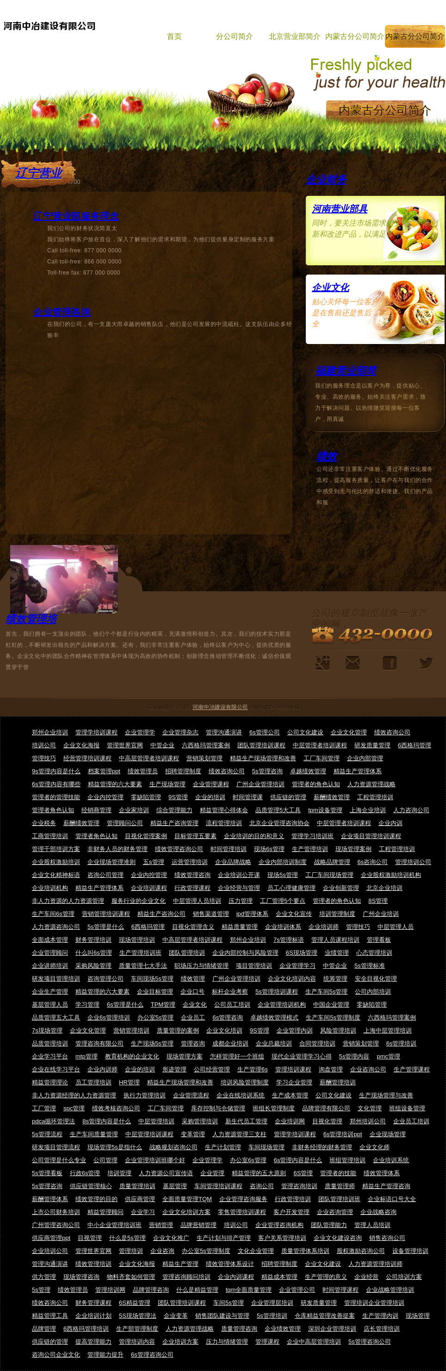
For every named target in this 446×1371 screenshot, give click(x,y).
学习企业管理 (294, 1082)
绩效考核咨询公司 (116, 1108)
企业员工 (193, 1017)
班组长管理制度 (274, 1108)
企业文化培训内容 (292, 978)
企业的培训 (210, 797)
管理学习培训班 (312, 836)
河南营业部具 (339, 209)
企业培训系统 (391, 1160)
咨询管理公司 (105, 978)
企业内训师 (102, 1069)
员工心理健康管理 (291, 887)
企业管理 (212, 1173)
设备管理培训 (410, 1250)
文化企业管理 (256, 1250)
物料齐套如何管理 (131, 1276)
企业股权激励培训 (56, 861)
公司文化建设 (305, 732)
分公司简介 (234, 36)
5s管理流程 (47, 1134)
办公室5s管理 (155, 1017)
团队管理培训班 (339, 1199)
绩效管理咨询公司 (179, 848)
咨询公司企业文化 (56, 1354)
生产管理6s (252, 1069)
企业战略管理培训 (390, 1289)
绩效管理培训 (93, 1263)
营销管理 (161, 1224)
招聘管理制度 (183, 771)
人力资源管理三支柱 (239, 1134)
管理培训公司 (413, 861)
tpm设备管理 (325, 810)
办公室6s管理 (248, 1160)
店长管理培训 (382, 1328)
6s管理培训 (401, 1043)
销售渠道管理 (211, 913)
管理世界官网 (125, 745)
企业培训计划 (93, 1315)
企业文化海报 (81, 745)
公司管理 (105, 1160)
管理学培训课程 (96, 732)
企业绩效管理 (283, 1328)
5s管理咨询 (267, 771)
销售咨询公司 (387, 1237)
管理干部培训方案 (56, 848)
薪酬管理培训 (338, 1082)
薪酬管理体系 (50, 1199)
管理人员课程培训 (335, 939)
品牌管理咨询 (151, 1289)
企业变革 (176, 1315)
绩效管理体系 (382, 1173)
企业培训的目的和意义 (254, 836)
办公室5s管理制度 (206, 1250)
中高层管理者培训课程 (149, 758)
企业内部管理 (365, 758)
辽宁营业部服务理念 (76, 216)
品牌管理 (44, 1328)
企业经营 (366, 1276)
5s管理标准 (369, 965)
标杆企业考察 (230, 991)
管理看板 (379, 939)
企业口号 (192, 991)
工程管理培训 (375, 797)
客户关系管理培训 (282, 1237)
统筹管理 (335, 978)
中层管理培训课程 (149, 1134)
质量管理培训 (137, 1186)
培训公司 (44, 745)
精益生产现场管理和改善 (263, 758)
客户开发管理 (291, 1211)
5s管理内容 (354, 1056)
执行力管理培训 (145, 1095)
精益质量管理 (240, 926)
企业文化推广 (171, 1237)
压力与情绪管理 (227, 1341)
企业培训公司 (50, 1250)
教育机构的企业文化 (132, 1056)
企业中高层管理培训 (314, 1341)
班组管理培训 (347, 1160)
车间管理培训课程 (218, 1186)
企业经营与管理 (239, 887)
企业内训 (390, 823)
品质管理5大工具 (278, 810)
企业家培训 (134, 810)
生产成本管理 (290, 1095)
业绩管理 (337, 952)
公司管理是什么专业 (59, 1160)
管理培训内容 (137, 1341)
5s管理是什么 (105, 926)
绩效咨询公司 (392, 732)
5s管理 (41, 1289)
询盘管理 (331, 1069)
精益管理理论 (50, 1082)
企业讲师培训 (50, 965)
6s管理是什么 (125, 1004)
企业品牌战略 (233, 861)
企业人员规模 (353, 663)
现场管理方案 (185, 1056)
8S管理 (378, 900)
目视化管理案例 (146, 836)
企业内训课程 (236, 1276)
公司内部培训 (373, 991)
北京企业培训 (384, 887)
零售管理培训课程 (242, 1211)
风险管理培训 (338, 1030)
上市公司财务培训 (56, 1211)
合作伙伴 (426, 663)
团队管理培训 (187, 952)
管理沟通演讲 (224, 732)
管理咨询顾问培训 (186, 1276)
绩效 (326, 456)
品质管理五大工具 (56, 1017)
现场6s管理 (269, 848)
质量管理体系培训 (305, 1250)
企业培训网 (290, 1121)
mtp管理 (86, 1056)
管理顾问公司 (125, 823)
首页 (174, 36)
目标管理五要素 (195, 836)
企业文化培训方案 (186, 1211)
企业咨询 (162, 1250)
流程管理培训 (224, 823)
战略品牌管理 (332, 861)
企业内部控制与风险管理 (245, 952)
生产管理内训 (380, 1315)
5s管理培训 (272, 1315)
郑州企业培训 (50, 732)
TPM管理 (163, 1004)
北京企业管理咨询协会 (279, 823)
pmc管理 (388, 1056)
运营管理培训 (190, 861)
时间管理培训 (229, 848)
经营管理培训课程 (87, 758)
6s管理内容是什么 (298, 1160)
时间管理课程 (340, 1289)
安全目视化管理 (376, 978)
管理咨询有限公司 (99, 1043)
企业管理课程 (211, 784)
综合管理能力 (174, 810)
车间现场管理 (266, 1147)
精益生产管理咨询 (386, 1186)
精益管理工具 (50, 1315)
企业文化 (330, 287)
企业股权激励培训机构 (391, 874)
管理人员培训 (372, 1224)
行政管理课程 (192, 887)
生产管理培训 (310, 848)
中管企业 (162, 745)
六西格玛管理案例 (206, 745)
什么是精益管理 (197, 1289)
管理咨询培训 (299, 1186)
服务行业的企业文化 (139, 900)
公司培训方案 (404, 1276)
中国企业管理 (331, 1004)
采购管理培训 (200, 1121)
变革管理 (193, 1134)
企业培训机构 (50, 887)
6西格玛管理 (414, 745)
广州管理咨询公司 (56, 1224)
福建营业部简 (345, 370)
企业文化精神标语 (56, 874)
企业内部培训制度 (283, 861)
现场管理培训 (137, 939)
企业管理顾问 (50, 952)
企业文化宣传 (294, 913)
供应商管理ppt (51, 1237)
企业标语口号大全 (392, 1199)
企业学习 (143, 1211)
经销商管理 (96, 810)
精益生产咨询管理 (174, 823)
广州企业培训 (381, 913)
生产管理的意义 (326, 1276)
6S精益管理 (134, 1302)
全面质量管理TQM (187, 1199)
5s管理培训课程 (276, 991)
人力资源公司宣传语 (166, 1173)
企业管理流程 (191, 1095)
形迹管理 (174, 1069)
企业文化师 (374, 1147)
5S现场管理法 (137, 1315)
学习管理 (87, 1004)
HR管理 (129, 1082)
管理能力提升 (105, 1354)
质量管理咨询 (239, 1328)
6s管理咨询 (227, 1017)
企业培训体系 (283, 926)
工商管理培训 (50, 836)
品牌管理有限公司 (326, 1108)
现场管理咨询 (81, 1276)
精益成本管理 (279, 1276)
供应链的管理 (288, 797)
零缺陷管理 (146, 797)
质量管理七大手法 (143, 965)
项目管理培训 (254, 965)
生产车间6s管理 (53, 913)
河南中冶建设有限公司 (220, 707)
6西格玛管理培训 (86, 1328)
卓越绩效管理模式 (274, 1017)
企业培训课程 (149, 887)
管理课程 (267, 1341)
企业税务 (44, 823)
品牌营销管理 (198, 1224)
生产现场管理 (167, 784)
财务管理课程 (93, 1302)
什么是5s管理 (127, 1237)
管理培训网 (110, 1289)
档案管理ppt (104, 771)
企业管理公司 (297, 1289)
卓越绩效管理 (308, 771)
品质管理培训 (50, 1043)
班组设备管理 (407, 1108)
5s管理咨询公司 (369, 1341)
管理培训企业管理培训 (374, 1302)
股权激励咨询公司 (361, 1250)
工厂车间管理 (322, 758)
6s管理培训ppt (342, 1134)
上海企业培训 (368, 810)
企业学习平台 (50, 1056)
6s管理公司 (264, 732)
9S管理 (178, 797)
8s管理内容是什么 (106, 1121)
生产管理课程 (412, 1069)
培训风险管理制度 (245, 1082)
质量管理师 (340, 1186)
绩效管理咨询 (192, 874)
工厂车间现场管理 (329, 874)
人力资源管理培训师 (375, 1263)
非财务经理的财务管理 (322, 1147)
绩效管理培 (31, 619)
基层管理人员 (50, 1004)
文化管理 (370, 1108)
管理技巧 (44, 758)
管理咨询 (193, 1043)
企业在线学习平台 (56, 1069)
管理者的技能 (338, 1173)
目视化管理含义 (193, 926)
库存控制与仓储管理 (218, 1108)
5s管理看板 (47, 1173)
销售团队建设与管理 (222, 1315)
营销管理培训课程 (106, 913)
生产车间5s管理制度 (333, 1017)
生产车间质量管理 (94, 1134)
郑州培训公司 (368, 1121)
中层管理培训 (156, 1121)
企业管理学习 (297, 965)
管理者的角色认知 (316, 784)
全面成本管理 (50, 939)
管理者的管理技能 (56, 797)
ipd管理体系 (252, 913)
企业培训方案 (180, 1341)
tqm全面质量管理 (249, 1289)
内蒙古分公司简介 (354, 36)
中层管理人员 (396, 926)
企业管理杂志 (180, 732)
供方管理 (44, 1276)
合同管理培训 (317, 1043)
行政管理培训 (293, 1199)
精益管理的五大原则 (259, 1173)
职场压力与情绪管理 (201, 965)
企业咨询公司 (368, 1069)
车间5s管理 (228, 1302)
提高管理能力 (93, 1341)
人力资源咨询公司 (56, 926)
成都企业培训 (230, 1043)
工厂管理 (44, 1108)
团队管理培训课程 (261, 745)
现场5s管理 (282, 874)
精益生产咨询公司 (161, 913)
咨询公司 (262, 1186)
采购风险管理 (93, 965)
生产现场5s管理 (152, 1043)
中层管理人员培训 (197, 900)
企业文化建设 (323, 1263)
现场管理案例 (353, 848)
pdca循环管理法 (53, 1121)
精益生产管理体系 (358, 771)
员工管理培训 (93, 1082)
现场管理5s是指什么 (114, 1147)
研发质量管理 (372, 745)
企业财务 (326, 179)
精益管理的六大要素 (115, 784)
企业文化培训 (224, 1030)
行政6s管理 (85, 1173)
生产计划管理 (223, 1147)
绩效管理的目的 (96, 1199)
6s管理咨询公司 (152, 1354)
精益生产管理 (180, 1263)
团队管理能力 (329, 1224)
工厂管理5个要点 (282, 900)
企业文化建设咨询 (338, 1237)
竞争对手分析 (322, 663)
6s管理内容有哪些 (56, 784)
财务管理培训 (93, 939)
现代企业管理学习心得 (302, 1056)
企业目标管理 (155, 991)
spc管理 (74, 1108)
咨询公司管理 (105, 874)
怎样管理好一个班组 (237, 1056)
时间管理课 (248, 797)
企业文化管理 (349, 732)
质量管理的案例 (178, 1030)
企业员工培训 (411, 1121)
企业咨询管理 (335, 1211)
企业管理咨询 (62, 312)
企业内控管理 (105, 797)
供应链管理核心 (91, 1186)
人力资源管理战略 (371, 784)
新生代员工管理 (246, 1121)
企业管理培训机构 (282, 1004)
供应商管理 (140, 1199)
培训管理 (119, 1173)
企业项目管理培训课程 (371, 836)
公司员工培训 (232, 1004)
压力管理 (241, 900)
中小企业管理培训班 (114, 1224)
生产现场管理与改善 (386, 1095)
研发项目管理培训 (56, 978)
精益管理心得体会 (224, 810)
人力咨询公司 (411, 810)
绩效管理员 (143, 771)
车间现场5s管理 (152, 978)
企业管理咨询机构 (279, 1224)
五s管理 (153, 861)
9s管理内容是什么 (56, 771)
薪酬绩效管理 (332, 797)
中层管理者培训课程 (320, 745)
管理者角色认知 (53, 810)
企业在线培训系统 (241, 1095)
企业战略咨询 (378, 1211)
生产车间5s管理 (326, 991)
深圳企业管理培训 (332, 1328)
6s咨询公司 (373, 861)
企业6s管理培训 (108, 1017)
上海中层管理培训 (388, 1030)
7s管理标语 (288, 939)
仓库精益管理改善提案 (325, 1315)
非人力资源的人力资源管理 (68, 900)
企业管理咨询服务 (243, 1199)
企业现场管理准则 (111, 861)
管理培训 (131, 1250)
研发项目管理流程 (56, 1147)
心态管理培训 (374, 952)
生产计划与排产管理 (224, 1237)
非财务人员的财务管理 (117, 848)
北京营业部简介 (295, 36)
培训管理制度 (337, 913)
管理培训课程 (293, 1069)
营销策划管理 (204, 758)
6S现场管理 (301, 952)
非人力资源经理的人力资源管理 (74, 1095)
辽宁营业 (38, 173)
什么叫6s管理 (93, 952)
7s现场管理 (47, 1030)
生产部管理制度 (137, 1328)
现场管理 (418, 1315)
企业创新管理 (341, 887)
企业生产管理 (50, 991)
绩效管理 (193, 978)
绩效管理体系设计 (230, 1263)
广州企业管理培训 (260, 784)
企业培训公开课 (239, 874)
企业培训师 (324, 926)
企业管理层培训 (272, 1302)
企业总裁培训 (274, 1043)
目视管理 (90, 1237)
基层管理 (175, 1186)
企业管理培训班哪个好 (155, 1160)
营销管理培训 (131, 1030)
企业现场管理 (388, 1134)
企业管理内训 (295, 1030)
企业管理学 (140, 732)
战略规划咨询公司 (173, 1147)
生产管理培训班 (140, 952)
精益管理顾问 (105, 1211)
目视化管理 (327, 1121)
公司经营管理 (212, 1069)
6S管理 (303, 1173)
